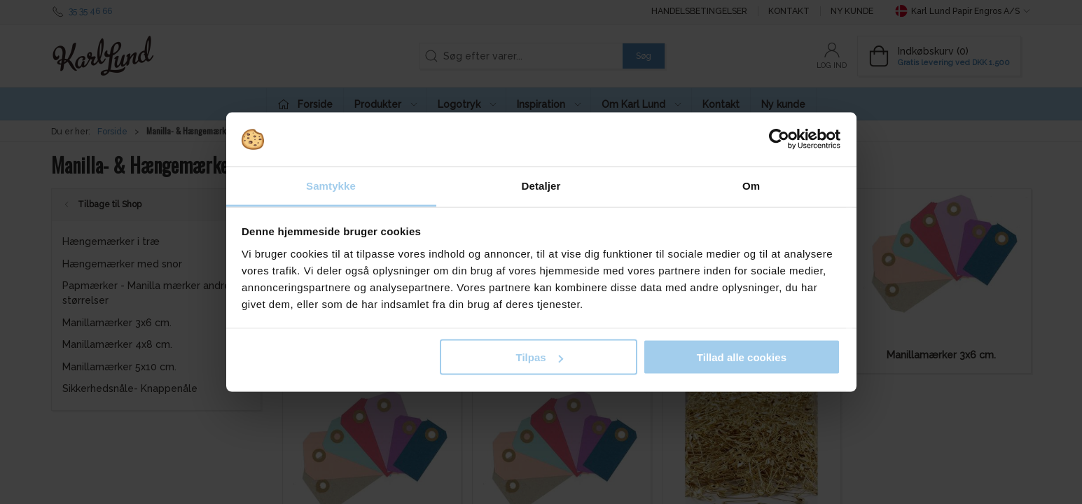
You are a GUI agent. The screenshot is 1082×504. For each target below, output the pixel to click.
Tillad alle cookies (741, 357)
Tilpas (539, 357)
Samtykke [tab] (331, 185)
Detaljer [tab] (541, 185)
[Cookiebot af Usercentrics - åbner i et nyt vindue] (779, 139)
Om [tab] (751, 185)
